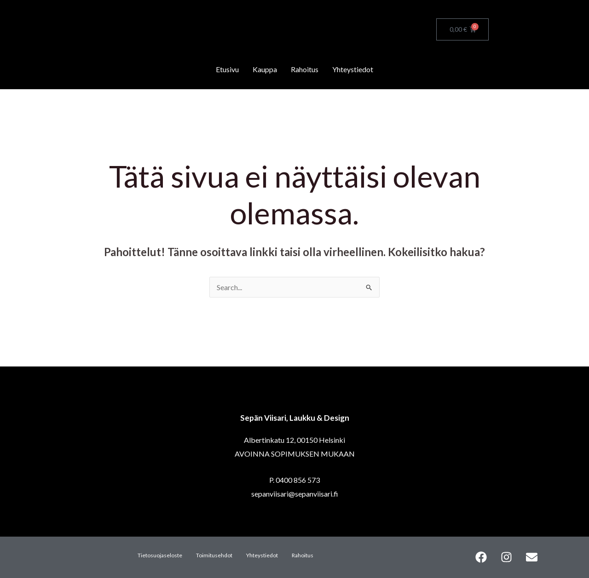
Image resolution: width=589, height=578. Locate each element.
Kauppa (265, 69)
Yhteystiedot (352, 69)
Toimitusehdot (214, 555)
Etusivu (227, 69)
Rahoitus (304, 69)
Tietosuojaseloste (160, 555)
